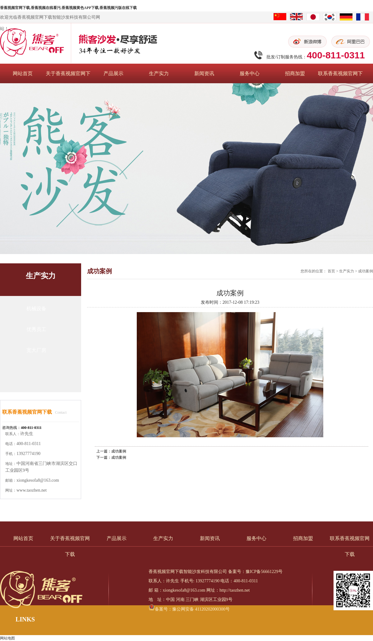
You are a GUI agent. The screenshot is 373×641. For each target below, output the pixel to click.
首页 (331, 271)
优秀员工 (36, 329)
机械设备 (36, 308)
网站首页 (23, 73)
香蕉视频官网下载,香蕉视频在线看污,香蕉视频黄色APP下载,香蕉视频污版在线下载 (68, 8)
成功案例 (365, 271)
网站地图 (7, 638)
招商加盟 (295, 73)
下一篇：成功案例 (111, 457)
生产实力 (159, 73)
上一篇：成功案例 (111, 451)
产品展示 (113, 73)
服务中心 (250, 73)
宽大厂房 (36, 350)
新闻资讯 (204, 73)
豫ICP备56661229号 (264, 571)
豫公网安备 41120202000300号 (201, 609)
